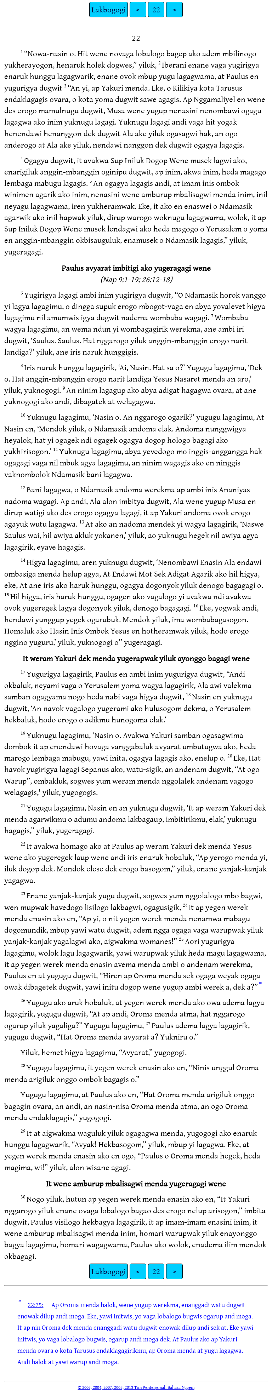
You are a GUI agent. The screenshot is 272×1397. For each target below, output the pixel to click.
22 (156, 9)
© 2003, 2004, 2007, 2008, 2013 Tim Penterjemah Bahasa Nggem (136, 1387)
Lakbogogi (108, 9)
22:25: (35, 1305)
